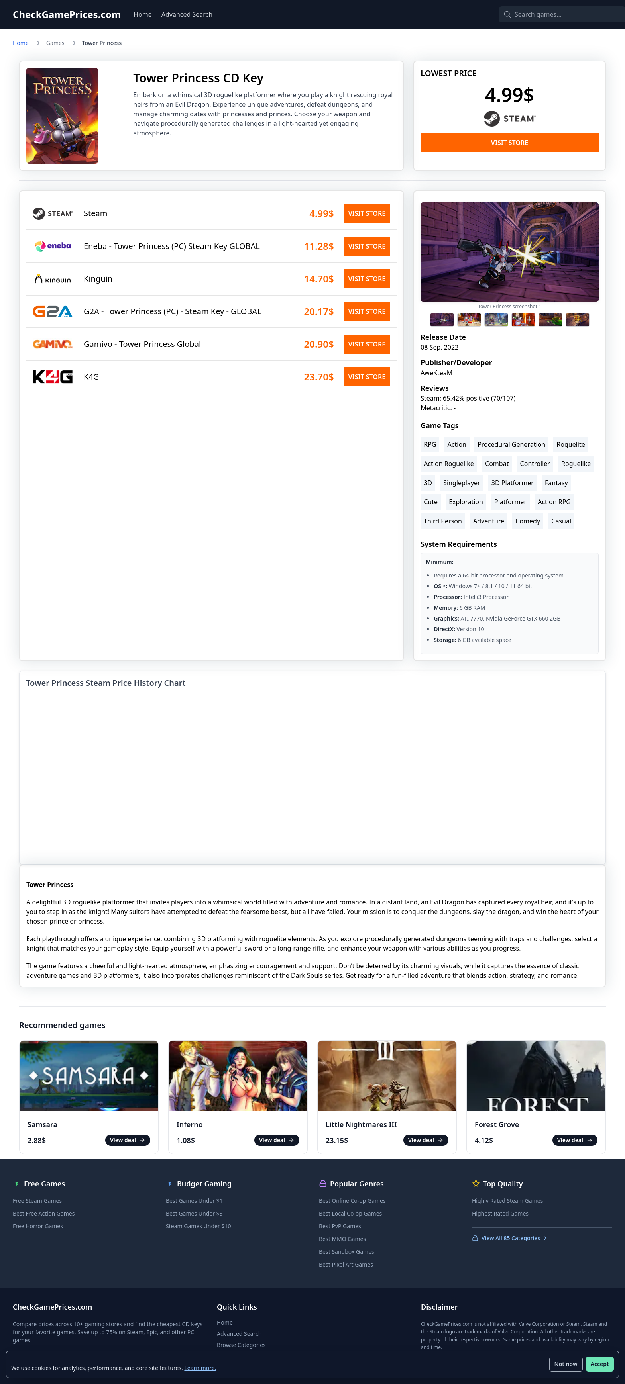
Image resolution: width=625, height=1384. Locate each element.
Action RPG (554, 501)
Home (143, 14)
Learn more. (200, 1367)
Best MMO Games (342, 1239)
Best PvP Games (340, 1226)
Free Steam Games (37, 1200)
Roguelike (576, 463)
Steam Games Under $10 (198, 1226)
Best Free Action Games (44, 1213)
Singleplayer (461, 482)
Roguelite (570, 444)
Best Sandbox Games (346, 1251)
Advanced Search (186, 14)
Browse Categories (241, 1345)
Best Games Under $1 (194, 1200)
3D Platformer (512, 482)
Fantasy (556, 482)
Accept (599, 1364)
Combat (497, 463)
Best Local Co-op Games (350, 1213)
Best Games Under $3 (194, 1213)
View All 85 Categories (510, 1238)
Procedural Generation (511, 444)
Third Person (443, 521)
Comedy (527, 521)
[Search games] (548, 14)
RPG (430, 444)
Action (457, 444)
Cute (431, 501)
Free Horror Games (38, 1226)
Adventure (488, 521)
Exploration (466, 501)
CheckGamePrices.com (67, 14)
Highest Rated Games (500, 1213)
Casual (561, 521)
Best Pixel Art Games (346, 1264)
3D (428, 482)
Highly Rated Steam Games (507, 1200)
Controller (535, 463)
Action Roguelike (449, 463)
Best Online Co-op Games (352, 1200)
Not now (565, 1364)
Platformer (510, 501)
